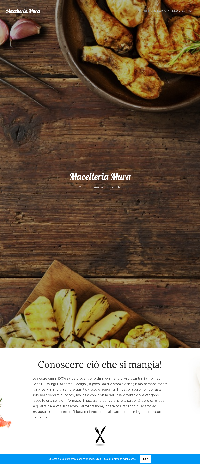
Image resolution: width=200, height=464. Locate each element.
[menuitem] (145, 11)
